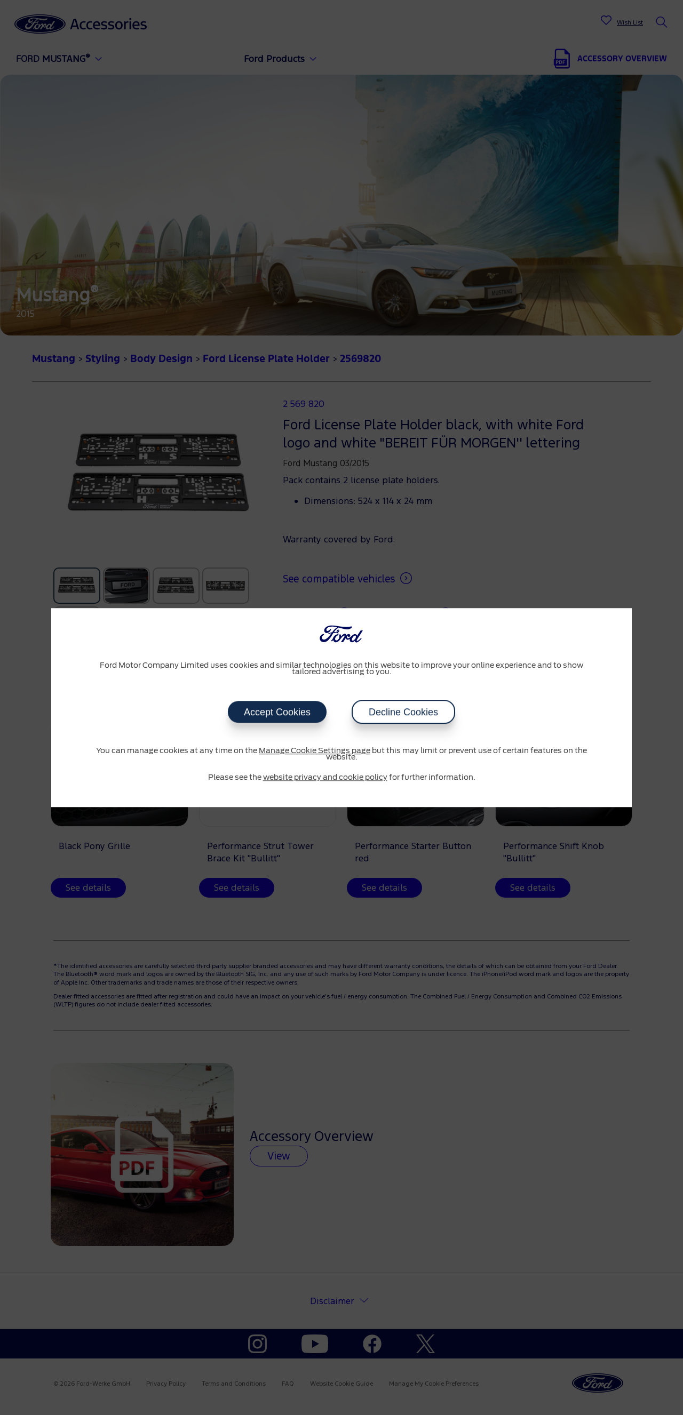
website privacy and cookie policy (325, 777)
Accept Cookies (277, 712)
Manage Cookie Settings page (314, 751)
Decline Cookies (403, 712)
